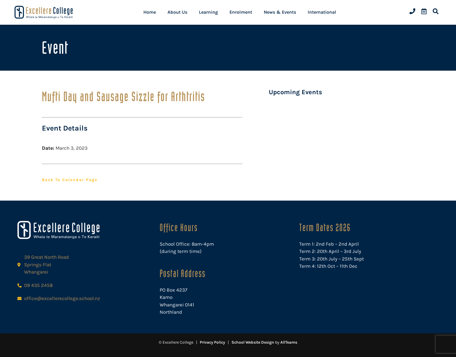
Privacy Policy (212, 342)
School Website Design (253, 342)
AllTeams (288, 342)
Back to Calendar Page (69, 179)
